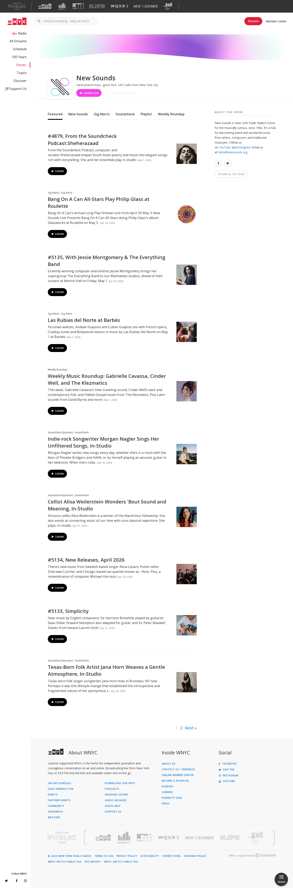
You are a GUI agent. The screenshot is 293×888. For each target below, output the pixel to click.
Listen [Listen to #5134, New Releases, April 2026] (57, 588)
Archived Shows (116, 794)
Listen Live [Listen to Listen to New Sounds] (89, 93)
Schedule (20, 49)
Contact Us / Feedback (178, 769)
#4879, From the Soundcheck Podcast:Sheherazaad (82, 139)
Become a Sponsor (175, 781)
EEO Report (93, 862)
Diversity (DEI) (172, 798)
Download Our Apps (120, 783)
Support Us (16, 88)
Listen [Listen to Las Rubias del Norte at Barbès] (57, 348)
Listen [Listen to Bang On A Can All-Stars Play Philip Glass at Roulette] (57, 233)
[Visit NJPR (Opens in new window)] (97, 6)
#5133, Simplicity (68, 611)
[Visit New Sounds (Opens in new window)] (145, 6)
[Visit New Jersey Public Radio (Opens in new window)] (230, 837)
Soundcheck (125, 114)
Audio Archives (116, 800)
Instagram (244, 147)
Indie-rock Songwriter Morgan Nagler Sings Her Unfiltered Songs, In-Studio (103, 442)
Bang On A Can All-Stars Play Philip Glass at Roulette (98, 202)
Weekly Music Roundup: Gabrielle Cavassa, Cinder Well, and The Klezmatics (107, 379)
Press (166, 803)
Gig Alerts (102, 114)
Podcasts (112, 789)
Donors (168, 786)
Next (189, 728)
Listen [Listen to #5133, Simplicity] (57, 639)
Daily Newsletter (60, 789)
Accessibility (149, 856)
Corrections (171, 856)
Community (56, 806)
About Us (168, 764)
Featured (55, 114)
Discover (20, 80)
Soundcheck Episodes (60, 432)
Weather (54, 817)
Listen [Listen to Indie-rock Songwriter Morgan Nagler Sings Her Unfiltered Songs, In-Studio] (57, 473)
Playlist (146, 114)
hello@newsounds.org (232, 152)
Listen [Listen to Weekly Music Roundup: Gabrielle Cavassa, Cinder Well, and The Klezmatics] (57, 411)
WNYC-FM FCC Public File (65, 862)
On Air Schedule (59, 783)
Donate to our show (231, 174)
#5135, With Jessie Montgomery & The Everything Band (106, 260)
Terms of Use (103, 856)
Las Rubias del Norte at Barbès (84, 320)
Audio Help (113, 806)
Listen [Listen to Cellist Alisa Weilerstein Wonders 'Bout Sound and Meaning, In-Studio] (57, 536)
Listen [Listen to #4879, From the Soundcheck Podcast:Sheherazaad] (57, 171)
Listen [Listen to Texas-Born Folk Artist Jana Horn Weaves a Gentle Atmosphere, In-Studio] (57, 702)
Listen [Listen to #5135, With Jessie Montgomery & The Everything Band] (57, 292)
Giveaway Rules (195, 856)
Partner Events (59, 800)
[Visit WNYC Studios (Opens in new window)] (78, 6)
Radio (22, 33)
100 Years (19, 57)
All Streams (18, 41)
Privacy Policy (126, 856)
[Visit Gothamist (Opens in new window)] (62, 6)
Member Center (276, 21)
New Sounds (78, 114)
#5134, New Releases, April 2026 (86, 559)
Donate (253, 21)
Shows (21, 65)
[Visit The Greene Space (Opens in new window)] (167, 6)
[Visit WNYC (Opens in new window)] (44, 6)
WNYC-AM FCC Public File (121, 862)
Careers (167, 792)
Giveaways (55, 812)
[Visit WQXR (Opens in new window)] (119, 6)
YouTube (225, 147)
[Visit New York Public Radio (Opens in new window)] (62, 837)
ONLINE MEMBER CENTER (178, 775)
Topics (21, 73)
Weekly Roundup (171, 114)
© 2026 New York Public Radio (69, 856)
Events (53, 794)
